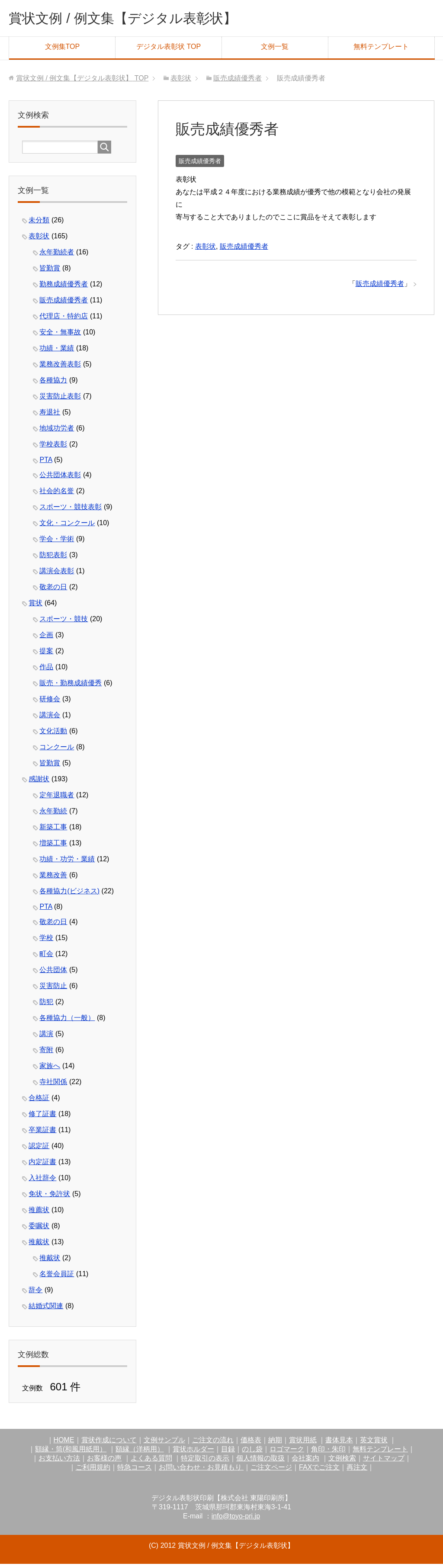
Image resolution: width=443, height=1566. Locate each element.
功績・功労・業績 (67, 861)
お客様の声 (104, 1460)
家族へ (49, 1068)
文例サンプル (164, 1442)
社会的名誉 (56, 493)
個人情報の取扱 (260, 1460)
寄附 (46, 1052)
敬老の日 (53, 589)
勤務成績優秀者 (63, 286)
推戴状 (39, 1244)
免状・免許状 (49, 1196)
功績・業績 (56, 350)
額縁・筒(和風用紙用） (70, 1451)
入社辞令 (42, 1180)
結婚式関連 (46, 1308)
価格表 (251, 1442)
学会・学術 (56, 541)
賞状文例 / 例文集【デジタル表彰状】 (141, 19)
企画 (46, 637)
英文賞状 (374, 1442)
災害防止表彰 (60, 398)
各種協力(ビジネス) (69, 893)
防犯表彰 (53, 557)
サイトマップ (383, 1460)
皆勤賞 (49, 270)
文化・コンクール (67, 525)
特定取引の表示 (205, 1460)
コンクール (56, 749)
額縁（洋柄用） (140, 1451)
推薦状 (39, 1212)
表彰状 (205, 248)
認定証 (39, 1148)
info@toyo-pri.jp (236, 1518)
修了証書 (42, 1116)
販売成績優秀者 (200, 163)
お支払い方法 (59, 1460)
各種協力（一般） (67, 1020)
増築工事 (53, 845)
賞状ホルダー (193, 1451)
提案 (46, 653)
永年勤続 (53, 813)
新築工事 (53, 829)
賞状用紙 (303, 1442)
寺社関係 (53, 1084)
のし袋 (252, 1451)
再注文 (357, 1469)
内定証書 (42, 1164)
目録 (228, 1451)
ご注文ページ (271, 1469)
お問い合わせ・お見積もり (201, 1469)
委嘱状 (39, 1228)
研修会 (49, 701)
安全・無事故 (60, 334)
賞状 (35, 605)
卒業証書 (42, 1132)
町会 (46, 955)
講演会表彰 (56, 573)
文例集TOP (62, 48)
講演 (46, 1036)
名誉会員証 (56, 1276)
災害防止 (53, 988)
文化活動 (53, 733)
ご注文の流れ (213, 1442)
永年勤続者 (56, 254)
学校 (46, 939)
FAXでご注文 (319, 1469)
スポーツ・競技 (63, 621)
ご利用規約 (93, 1469)
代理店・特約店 (63, 318)
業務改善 (53, 877)
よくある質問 (151, 1460)
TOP (82, 80)
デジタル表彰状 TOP (168, 48)
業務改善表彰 (60, 366)
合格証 (39, 1100)
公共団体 (53, 972)
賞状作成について (109, 1442)
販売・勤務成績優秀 (70, 685)
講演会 (49, 717)
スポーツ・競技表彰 (70, 509)
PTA (45, 461)
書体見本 (339, 1442)
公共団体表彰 (60, 477)
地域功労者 (56, 430)
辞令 (35, 1292)
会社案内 (305, 1460)
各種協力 (53, 382)
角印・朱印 (328, 1451)
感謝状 (39, 781)
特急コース (134, 1469)
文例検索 (342, 1460)
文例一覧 (275, 48)
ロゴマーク (287, 1451)
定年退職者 (56, 797)
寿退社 (49, 414)
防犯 (46, 1004)
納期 (275, 1442)
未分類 (39, 222)
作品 (46, 669)
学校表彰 (53, 446)
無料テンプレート (381, 48)
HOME (64, 1442)
